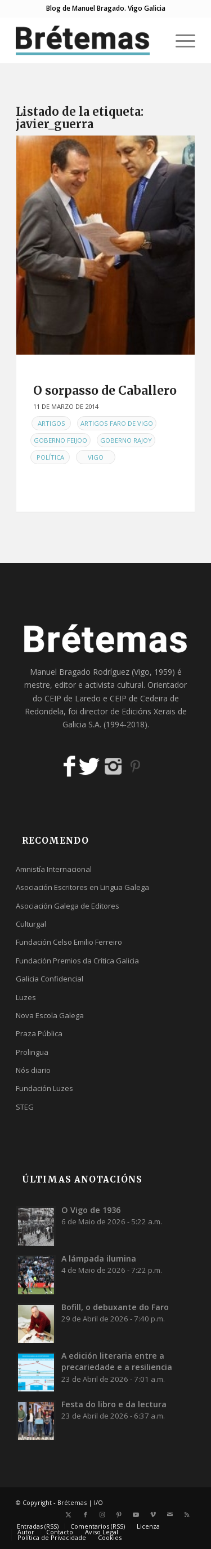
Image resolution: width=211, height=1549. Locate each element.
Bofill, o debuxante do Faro (115, 1307)
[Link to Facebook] (85, 1514)
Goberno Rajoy (126, 440)
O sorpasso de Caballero (105, 390)
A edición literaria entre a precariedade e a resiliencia (116, 1361)
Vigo (96, 457)
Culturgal (31, 924)
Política (50, 457)
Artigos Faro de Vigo (116, 423)
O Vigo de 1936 (90, 1210)
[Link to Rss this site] (186, 1514)
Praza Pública (39, 1033)
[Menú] (179, 40)
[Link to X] (68, 1514)
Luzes (26, 997)
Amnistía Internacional (54, 869)
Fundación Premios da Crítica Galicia (77, 960)
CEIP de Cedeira (139, 698)
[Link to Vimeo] (153, 1514)
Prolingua (32, 1052)
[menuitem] (179, 40)
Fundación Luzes (44, 1088)
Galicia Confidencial (49, 979)
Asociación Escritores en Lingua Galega (82, 887)
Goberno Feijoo (60, 440)
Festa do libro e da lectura (114, 1404)
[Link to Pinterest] (119, 1514)
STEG (25, 1107)
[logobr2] (87, 40)
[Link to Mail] (169, 1514)
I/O (98, 1502)
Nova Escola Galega (50, 1015)
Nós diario (33, 1070)
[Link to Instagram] (102, 1514)
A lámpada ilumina (98, 1258)
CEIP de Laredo (72, 698)
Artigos (51, 423)
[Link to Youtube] (136, 1514)
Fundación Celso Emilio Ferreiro (69, 942)
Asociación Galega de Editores (67, 906)
